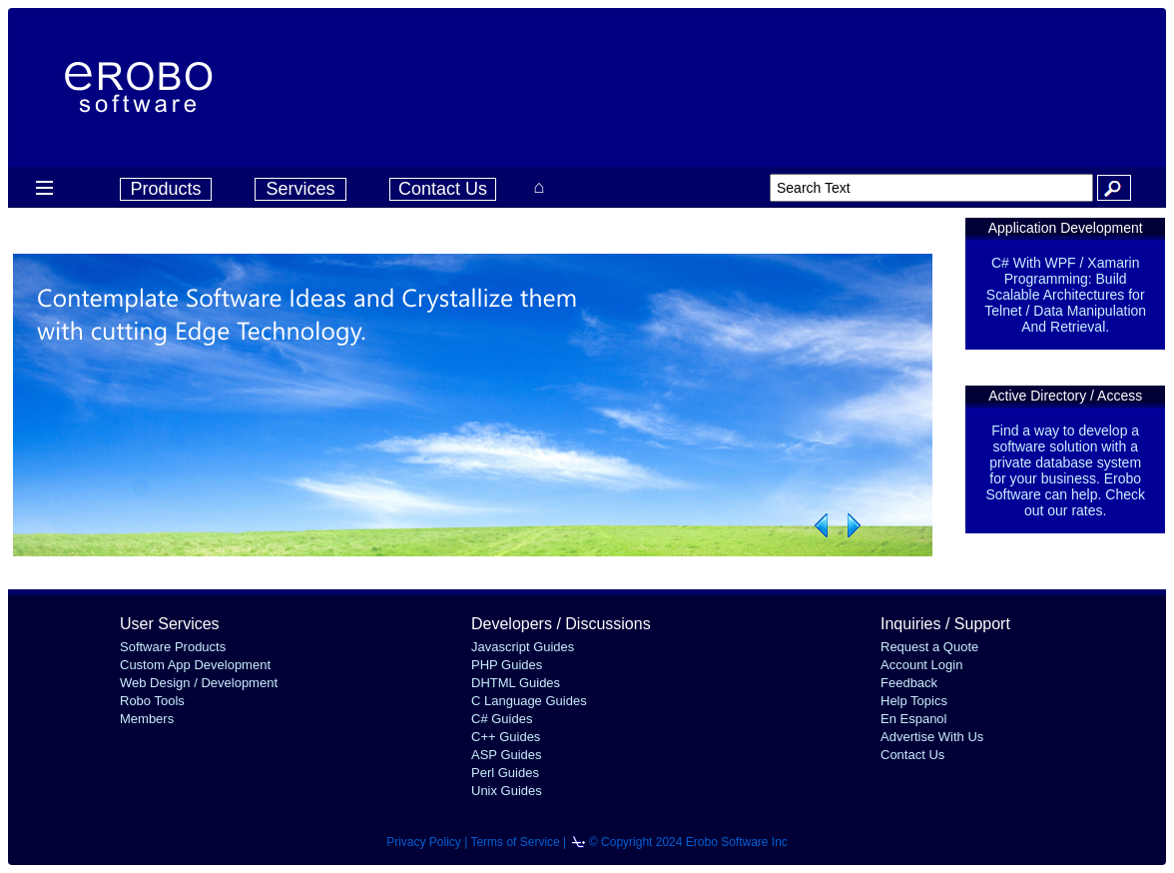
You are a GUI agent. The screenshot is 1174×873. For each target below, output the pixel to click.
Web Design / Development (199, 682)
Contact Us (442, 189)
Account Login (921, 664)
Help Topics (913, 700)
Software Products (173, 646)
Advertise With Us (931, 736)
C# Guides (501, 718)
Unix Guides (506, 790)
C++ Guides (505, 736)
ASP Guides (506, 754)
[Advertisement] (759, 85)
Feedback (908, 682)
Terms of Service (514, 842)
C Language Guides (529, 700)
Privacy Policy (423, 842)
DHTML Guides (515, 682)
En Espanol (913, 718)
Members (147, 718)
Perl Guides (505, 772)
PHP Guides (506, 664)
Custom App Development (195, 664)
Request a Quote (929, 646)
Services (300, 189)
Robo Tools (152, 700)
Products (165, 189)
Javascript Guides (522, 646)
